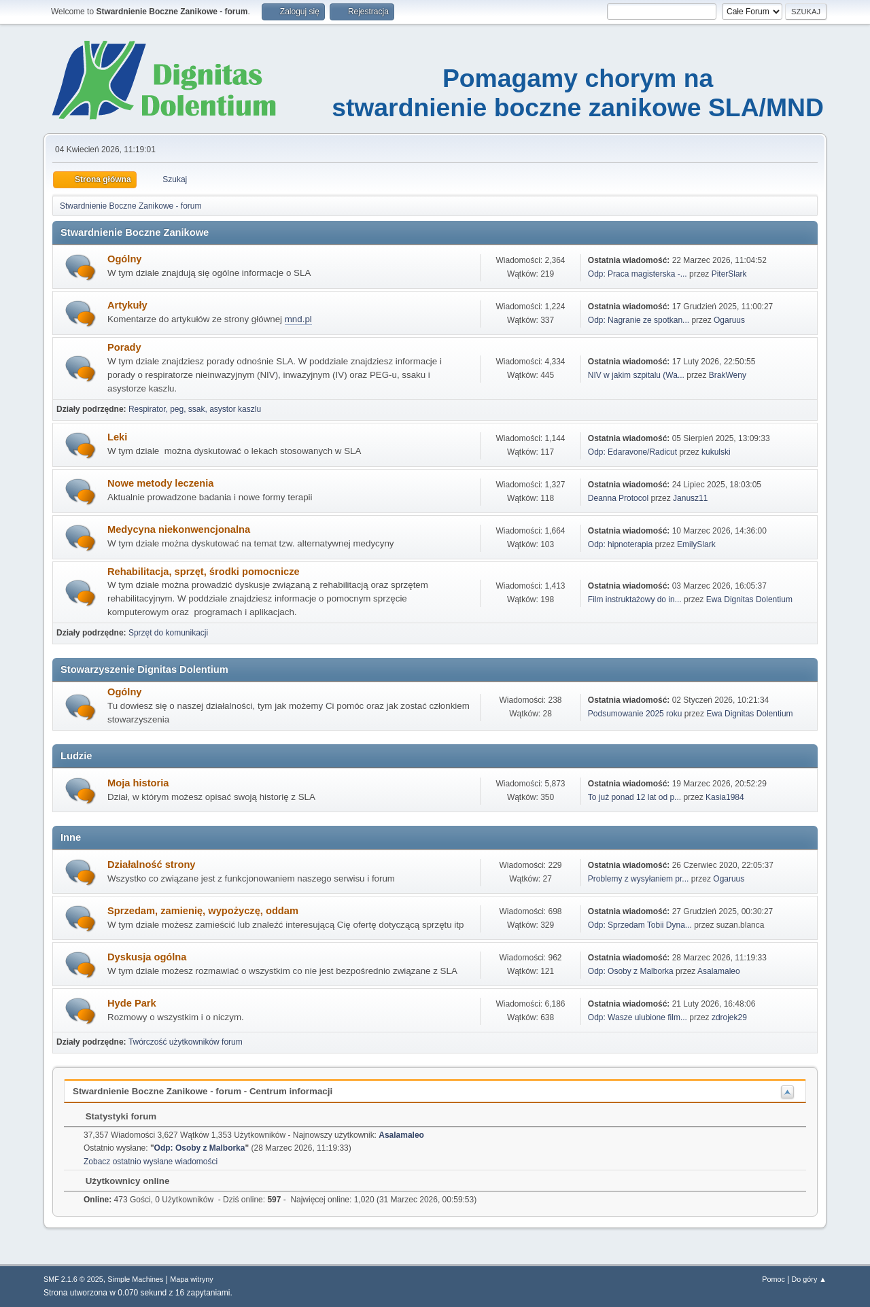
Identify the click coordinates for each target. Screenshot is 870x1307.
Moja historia (138, 783)
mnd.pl (298, 319)
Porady (124, 347)
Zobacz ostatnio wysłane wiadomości (151, 1161)
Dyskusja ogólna (146, 957)
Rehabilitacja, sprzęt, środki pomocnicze (203, 571)
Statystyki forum (114, 1116)
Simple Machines (135, 1279)
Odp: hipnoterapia (620, 544)
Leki (117, 437)
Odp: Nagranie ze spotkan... (638, 320)
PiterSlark (729, 274)
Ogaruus (729, 320)
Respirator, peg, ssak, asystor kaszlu (194, 409)
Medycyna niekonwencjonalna (178, 529)
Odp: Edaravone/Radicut (632, 452)
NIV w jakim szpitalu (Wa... (636, 375)
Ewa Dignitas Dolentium (749, 599)
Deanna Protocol (618, 498)
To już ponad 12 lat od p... (634, 797)
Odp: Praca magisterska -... (637, 274)
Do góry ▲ (809, 1279)
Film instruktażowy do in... (635, 599)
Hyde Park (131, 1003)
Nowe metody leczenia (160, 483)
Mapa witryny (191, 1279)
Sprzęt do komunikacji (168, 633)
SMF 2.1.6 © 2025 (73, 1279)
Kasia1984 (725, 797)
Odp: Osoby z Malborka (631, 971)
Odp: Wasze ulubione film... (637, 1017)
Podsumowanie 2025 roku (635, 713)
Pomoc (773, 1279)
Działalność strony (151, 864)
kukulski (716, 452)
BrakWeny (727, 375)
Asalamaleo (718, 971)
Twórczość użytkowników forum (185, 1042)
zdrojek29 (729, 1017)
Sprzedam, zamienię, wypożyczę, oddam (202, 910)
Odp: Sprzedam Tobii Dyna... (640, 925)
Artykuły (127, 305)
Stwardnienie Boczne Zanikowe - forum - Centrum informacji (202, 1091)
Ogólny (124, 259)
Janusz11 (690, 498)
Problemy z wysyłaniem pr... (638, 879)
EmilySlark (696, 544)
